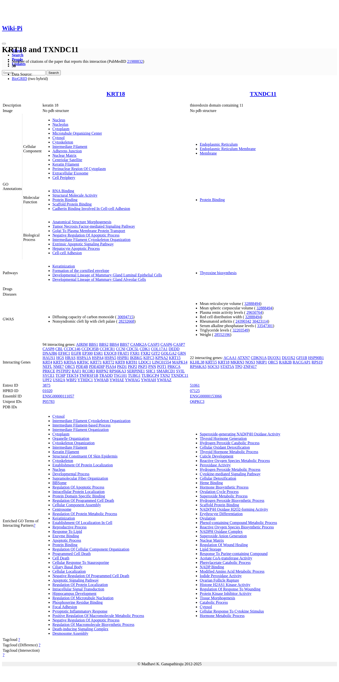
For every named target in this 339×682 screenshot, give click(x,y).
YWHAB (101, 380)
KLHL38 (197, 362)
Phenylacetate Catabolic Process (225, 562)
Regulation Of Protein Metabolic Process (84, 514)
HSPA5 (110, 358)
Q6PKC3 (197, 401)
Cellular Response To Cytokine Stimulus (232, 611)
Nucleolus (60, 124)
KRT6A (70, 362)
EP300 (87, 353)
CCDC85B (90, 349)
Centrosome (61, 509)
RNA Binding (63, 191)
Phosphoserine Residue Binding (77, 602)
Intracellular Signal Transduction (78, 589)
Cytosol (58, 138)
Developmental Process (71, 474)
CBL (59, 349)
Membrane (208, 153)
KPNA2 (161, 358)
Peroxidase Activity (215, 465)
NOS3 (250, 362)
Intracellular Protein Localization (78, 492)
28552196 (222, 335)
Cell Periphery (63, 177)
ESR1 (98, 353)
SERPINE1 (136, 371)
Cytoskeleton (62, 142)
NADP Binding (212, 567)
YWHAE (116, 380)
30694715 (125, 317)
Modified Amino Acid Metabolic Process (232, 571)
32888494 (252, 303)
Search (17, 55)
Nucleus (58, 120)
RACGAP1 (302, 362)
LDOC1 (145, 362)
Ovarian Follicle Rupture (219, 580)
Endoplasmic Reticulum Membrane (228, 149)
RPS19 (317, 362)
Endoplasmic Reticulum (219, 144)
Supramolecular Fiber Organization (80, 478)
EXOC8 (110, 353)
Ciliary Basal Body (67, 567)
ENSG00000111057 (58, 396)
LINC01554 (161, 362)
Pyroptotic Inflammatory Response (80, 611)
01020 (47, 391)
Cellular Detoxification (218, 478)
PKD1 (122, 367)
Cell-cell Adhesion (67, 253)
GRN (182, 353)
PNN (152, 367)
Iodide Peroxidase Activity (221, 576)
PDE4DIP (97, 367)
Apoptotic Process (66, 540)
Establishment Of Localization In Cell (82, 523)
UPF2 (47, 380)
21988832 (135, 61)
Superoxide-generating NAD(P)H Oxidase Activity (240, 434)
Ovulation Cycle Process (219, 492)
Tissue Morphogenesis (217, 598)
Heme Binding (211, 483)
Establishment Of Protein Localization (82, 465)
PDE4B (82, 367)
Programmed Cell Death (71, 554)
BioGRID (19, 79)
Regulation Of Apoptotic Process (78, 487)
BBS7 (124, 344)
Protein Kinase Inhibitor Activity (225, 593)
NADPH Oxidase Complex (221, 531)
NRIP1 (261, 362)
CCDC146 (72, 349)
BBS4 (114, 344)
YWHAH (148, 380)
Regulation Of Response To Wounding (230, 589)
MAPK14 (179, 362)
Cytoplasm (60, 129)
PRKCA (174, 367)
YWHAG (132, 380)
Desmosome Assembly (70, 633)
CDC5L (132, 349)
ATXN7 (243, 358)
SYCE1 (49, 375)
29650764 (254, 312)
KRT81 (132, 362)
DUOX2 (288, 358)
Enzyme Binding (65, 536)
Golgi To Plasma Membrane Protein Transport (88, 231)
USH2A (59, 380)
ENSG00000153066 (206, 396)
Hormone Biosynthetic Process (224, 487)
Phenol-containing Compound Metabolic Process (238, 523)
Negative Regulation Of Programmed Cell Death (90, 576)
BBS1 (93, 344)
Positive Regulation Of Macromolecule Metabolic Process (98, 616)
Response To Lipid (67, 531)
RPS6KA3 (117, 371)
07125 (195, 391)
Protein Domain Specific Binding (78, 496)
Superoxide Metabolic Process (224, 496)
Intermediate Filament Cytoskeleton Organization (91, 240)
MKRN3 (237, 362)
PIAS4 (111, 367)
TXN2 (165, 375)
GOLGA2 (169, 353)
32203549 (240, 330)
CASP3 (153, 344)
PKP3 (142, 367)
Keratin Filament (65, 164)
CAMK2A (138, 344)
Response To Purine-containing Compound (233, 554)
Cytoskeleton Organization (73, 443)
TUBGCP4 (150, 375)
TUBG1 (134, 375)
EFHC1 (64, 353)
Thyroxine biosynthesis (218, 273)
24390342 (243, 321)
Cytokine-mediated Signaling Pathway (230, 474)
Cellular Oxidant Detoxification (225, 447)
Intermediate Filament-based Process (81, 425)
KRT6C (83, 362)
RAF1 (76, 371)
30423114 (260, 321)
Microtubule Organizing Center (77, 133)
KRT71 (96, 362)
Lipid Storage (210, 549)
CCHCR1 (107, 349)
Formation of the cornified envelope (80, 271)
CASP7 (179, 344)
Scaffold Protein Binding (72, 204)
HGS (60, 358)
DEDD (174, 349)
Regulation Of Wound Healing (224, 545)
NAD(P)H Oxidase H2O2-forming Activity (234, 509)
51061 (195, 385)
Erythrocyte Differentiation (221, 514)
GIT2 (155, 353)
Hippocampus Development (74, 593)
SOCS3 (213, 367)
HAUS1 (49, 358)
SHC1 (150, 371)
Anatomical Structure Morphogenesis (81, 222)
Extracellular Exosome (70, 173)
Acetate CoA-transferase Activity (226, 558)
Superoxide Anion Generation (223, 536)
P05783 (49, 401)
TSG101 (120, 375)
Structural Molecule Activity (74, 195)
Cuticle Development (216, 456)
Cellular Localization (69, 571)
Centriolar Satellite (67, 160)
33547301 (265, 326)
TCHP (60, 375)
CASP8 (48, 349)
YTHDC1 (85, 380)
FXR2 (145, 353)
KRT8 (120, 362)
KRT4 (47, 362)
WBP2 (71, 380)
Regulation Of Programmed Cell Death (83, 500)
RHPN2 (102, 371)
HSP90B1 (316, 358)
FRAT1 (123, 353)
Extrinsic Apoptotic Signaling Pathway (83, 244)
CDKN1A (259, 358)
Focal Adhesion (64, 607)
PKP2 (132, 367)
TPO (238, 367)
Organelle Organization (70, 438)
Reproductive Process (69, 527)
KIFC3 (148, 358)
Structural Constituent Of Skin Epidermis (85, 456)
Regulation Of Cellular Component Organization (90, 549)
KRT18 (116, 94)
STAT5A (227, 367)
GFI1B (301, 358)
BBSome (59, 483)
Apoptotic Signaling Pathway (75, 580)
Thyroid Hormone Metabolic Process (229, 452)
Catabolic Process (214, 602)
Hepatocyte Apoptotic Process (76, 248)
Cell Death (60, 558)
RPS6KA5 (198, 367)
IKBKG (136, 358)
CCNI (120, 349)
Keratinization (63, 266)
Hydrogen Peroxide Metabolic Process (230, 469)
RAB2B (285, 362)
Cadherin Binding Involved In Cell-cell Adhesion (91, 208)
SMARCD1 (165, 371)
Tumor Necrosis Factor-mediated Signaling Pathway (93, 226)
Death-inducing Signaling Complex (80, 629)
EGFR (76, 353)
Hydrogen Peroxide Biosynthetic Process (232, 500)
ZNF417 (250, 367)
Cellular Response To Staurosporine (80, 562)
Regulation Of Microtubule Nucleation (82, 598)
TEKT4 (72, 375)
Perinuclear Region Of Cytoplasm (79, 169)
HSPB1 (123, 358)
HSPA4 (97, 358)
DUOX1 (274, 358)
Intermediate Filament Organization (80, 430)
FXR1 (135, 353)
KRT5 (58, 362)
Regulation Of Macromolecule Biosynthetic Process (93, 624)
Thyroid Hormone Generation (223, 438)
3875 (46, 385)
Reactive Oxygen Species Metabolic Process (235, 461)
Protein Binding (64, 200)
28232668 (126, 321)
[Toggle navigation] (4, 43)
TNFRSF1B (88, 375)
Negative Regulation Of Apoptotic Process (86, 235)
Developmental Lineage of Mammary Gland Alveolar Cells (99, 279)
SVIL (180, 371)
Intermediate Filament (69, 146)
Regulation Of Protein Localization (80, 585)
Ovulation (208, 518)
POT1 (162, 367)
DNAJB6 (50, 353)
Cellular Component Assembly (76, 505)
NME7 (58, 367)
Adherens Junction (67, 151)
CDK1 (145, 349)
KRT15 (175, 358)
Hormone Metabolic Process (222, 616)
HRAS (70, 358)
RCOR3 (88, 371)
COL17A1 (159, 349)
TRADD (106, 375)
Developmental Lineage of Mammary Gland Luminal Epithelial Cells (107, 275)
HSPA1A (84, 358)
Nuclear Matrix (64, 155)
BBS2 (103, 344)
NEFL (47, 367)
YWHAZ (164, 380)
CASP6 (166, 344)
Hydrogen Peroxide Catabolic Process (230, 443)
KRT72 (108, 362)
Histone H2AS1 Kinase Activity (225, 585)
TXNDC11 (263, 94)
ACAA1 (229, 358)
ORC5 (70, 367)
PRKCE (49, 371)
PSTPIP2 (63, 371)
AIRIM (82, 344)
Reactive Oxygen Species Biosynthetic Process (237, 527)
